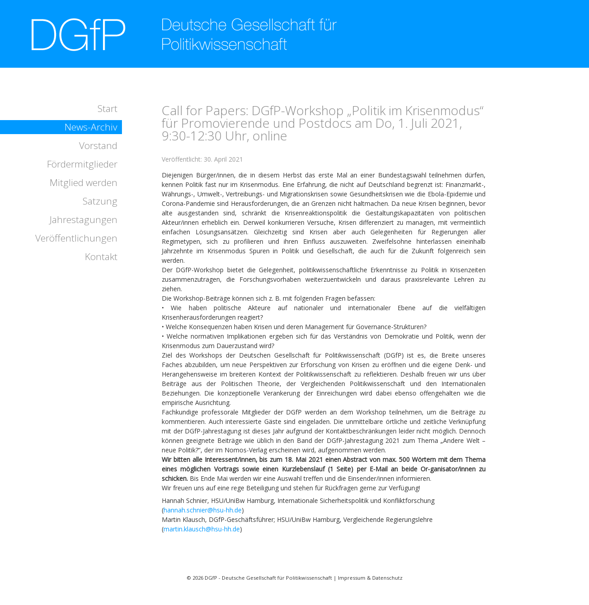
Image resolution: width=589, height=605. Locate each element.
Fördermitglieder (82, 164)
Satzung (100, 201)
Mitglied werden (83, 182)
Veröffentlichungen (76, 238)
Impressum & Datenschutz (370, 577)
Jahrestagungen (83, 219)
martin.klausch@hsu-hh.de (202, 529)
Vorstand (98, 145)
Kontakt (101, 256)
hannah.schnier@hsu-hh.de (203, 510)
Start (107, 108)
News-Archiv (91, 127)
